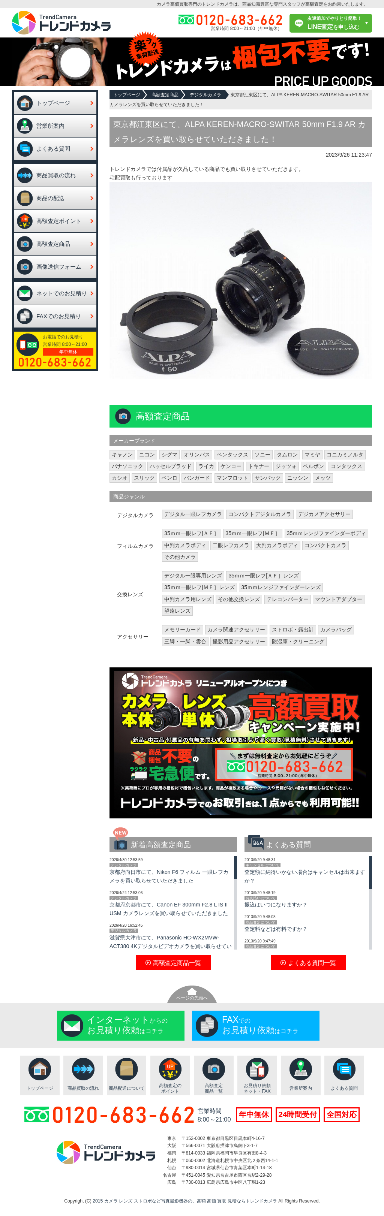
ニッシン (297, 478)
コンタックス (346, 466)
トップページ (53, 103)
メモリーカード (182, 630)
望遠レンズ (177, 611)
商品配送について (127, 1088)
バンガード (197, 478)
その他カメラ (180, 557)
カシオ (120, 478)
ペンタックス (232, 455)
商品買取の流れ (56, 175)
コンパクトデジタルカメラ (259, 514)
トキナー (258, 466)
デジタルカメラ (205, 94)
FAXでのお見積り (58, 316)
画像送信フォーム (58, 266)
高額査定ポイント (58, 221)
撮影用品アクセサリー (239, 642)
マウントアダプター (338, 599)
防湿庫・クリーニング (298, 642)
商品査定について (261, 922)
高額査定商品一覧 (214, 1088)
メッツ (323, 478)
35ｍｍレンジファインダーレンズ (281, 587)
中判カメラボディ (185, 545)
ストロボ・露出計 (293, 630)
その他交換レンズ (239, 599)
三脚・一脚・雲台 (185, 642)
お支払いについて (261, 898)
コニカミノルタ (345, 455)
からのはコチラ (127, 1025)
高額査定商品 (53, 244)
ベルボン (313, 466)
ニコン (147, 455)
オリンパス (197, 455)
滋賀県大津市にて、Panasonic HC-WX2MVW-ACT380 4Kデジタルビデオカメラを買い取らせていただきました (171, 946)
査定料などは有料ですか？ (276, 929)
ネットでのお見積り (61, 293)
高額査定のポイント (170, 1088)
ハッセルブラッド (171, 466)
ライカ (206, 466)
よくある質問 (53, 148)
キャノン (122, 455)
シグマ (169, 455)
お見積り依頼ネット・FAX (257, 1088)
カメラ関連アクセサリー (236, 630)
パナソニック (127, 466)
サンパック (268, 478)
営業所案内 (50, 126)
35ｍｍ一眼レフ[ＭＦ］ (252, 533)
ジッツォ (286, 466)
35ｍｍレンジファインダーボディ (326, 533)
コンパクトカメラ (325, 545)
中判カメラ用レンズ (188, 599)
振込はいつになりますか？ (276, 905)
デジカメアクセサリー (324, 514)
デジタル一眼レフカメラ (193, 514)
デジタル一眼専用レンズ (193, 576)
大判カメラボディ (277, 545)
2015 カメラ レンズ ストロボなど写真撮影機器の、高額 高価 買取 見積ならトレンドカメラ (185, 1201)
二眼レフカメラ (231, 545)
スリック (144, 478)
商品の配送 (50, 198)
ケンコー (231, 466)
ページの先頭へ (192, 998)
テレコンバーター (288, 599)
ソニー (262, 455)
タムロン (287, 455)
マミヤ (312, 455)
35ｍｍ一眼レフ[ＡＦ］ (191, 533)
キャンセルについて (262, 865)
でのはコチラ (260, 1025)
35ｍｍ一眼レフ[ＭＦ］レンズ (199, 587)
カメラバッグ (336, 630)
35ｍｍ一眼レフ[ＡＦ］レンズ (263, 576)
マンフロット (232, 478)
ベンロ (169, 478)
